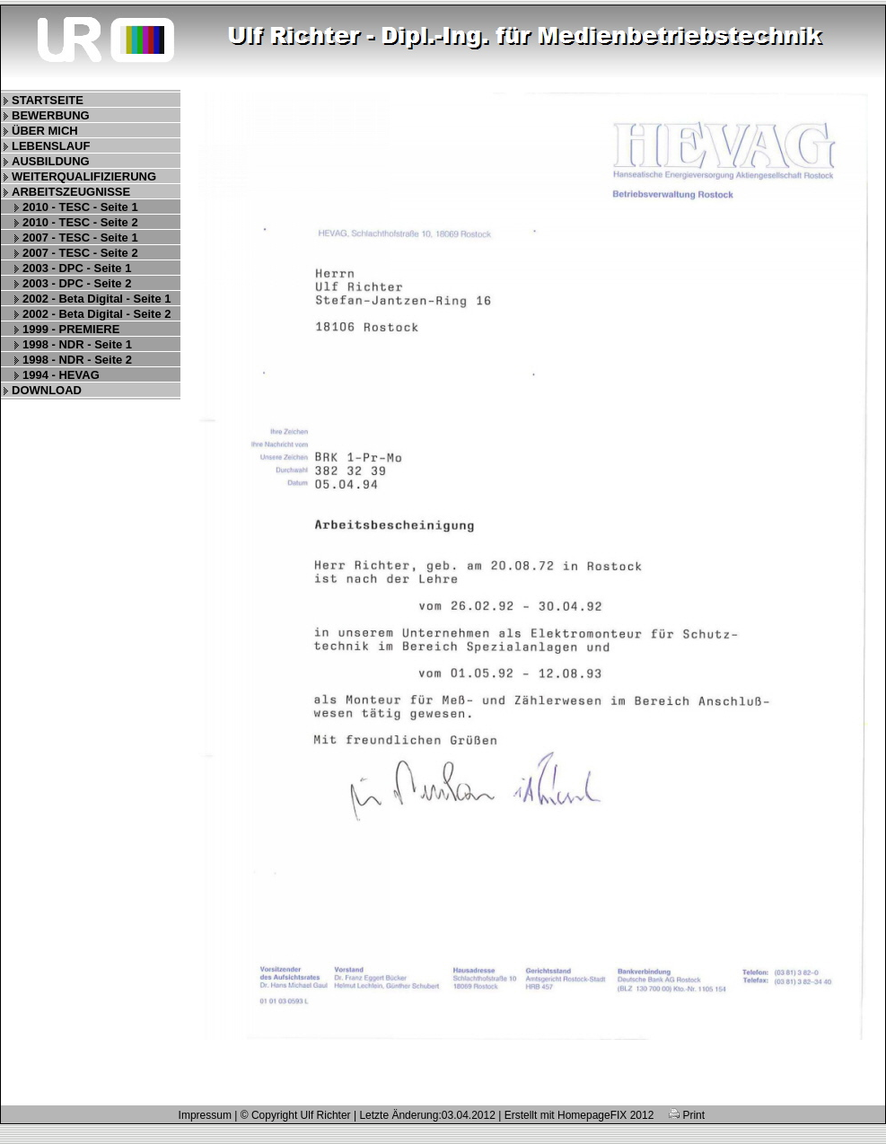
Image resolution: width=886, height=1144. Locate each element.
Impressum (205, 1115)
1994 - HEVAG (61, 375)
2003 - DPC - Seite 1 (76, 268)
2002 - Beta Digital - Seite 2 (96, 314)
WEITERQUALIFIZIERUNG (84, 176)
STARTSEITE (47, 100)
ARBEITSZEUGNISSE (71, 191)
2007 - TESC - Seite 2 (80, 253)
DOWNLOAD (47, 390)
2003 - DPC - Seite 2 (76, 283)
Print (687, 1115)
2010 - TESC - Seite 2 (80, 222)
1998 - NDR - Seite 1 (77, 344)
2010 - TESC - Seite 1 (80, 207)
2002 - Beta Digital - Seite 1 (96, 298)
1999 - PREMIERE (70, 329)
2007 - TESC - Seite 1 (80, 237)
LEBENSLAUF (51, 146)
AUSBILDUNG (51, 161)
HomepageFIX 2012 (605, 1115)
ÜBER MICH (45, 130)
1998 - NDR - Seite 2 (77, 359)
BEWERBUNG (51, 115)
